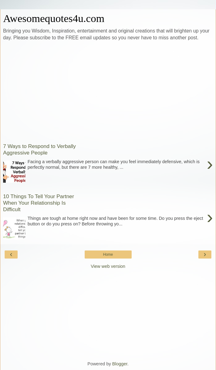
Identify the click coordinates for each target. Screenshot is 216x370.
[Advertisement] (108, 90)
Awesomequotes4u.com (53, 18)
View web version (108, 266)
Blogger (119, 363)
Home (108, 254)
